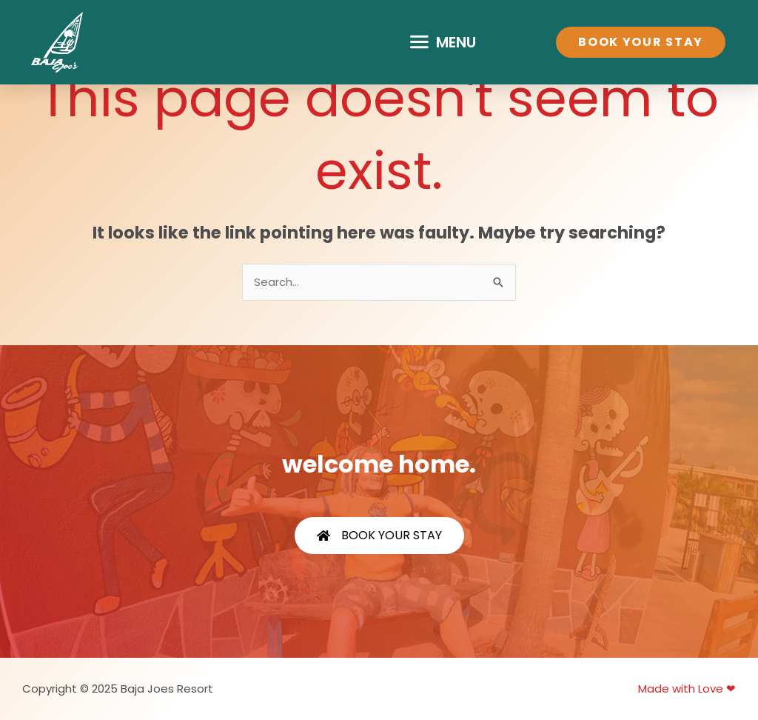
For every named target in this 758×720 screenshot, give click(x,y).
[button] (442, 42)
